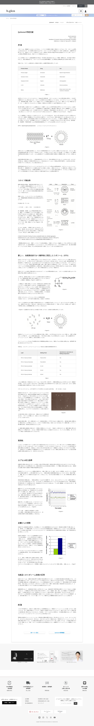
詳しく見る (28, 690)
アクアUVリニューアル (47, 15)
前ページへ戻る (34, 632)
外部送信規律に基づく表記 (43, 701)
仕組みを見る (9, 690)
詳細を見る (84, 690)
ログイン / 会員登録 (66, 5)
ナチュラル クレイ (70, 22)
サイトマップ (41, 703)
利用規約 (27, 701)
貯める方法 (66, 690)
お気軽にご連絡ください (9, 702)
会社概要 (27, 698)
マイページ (74, 5)
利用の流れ (47, 690)
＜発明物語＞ (56, 22)
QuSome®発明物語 (59, 632)
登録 (75, 703)
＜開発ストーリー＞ (78, 22)
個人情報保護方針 (29, 703)
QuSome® (51, 22)
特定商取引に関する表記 (43, 698)
